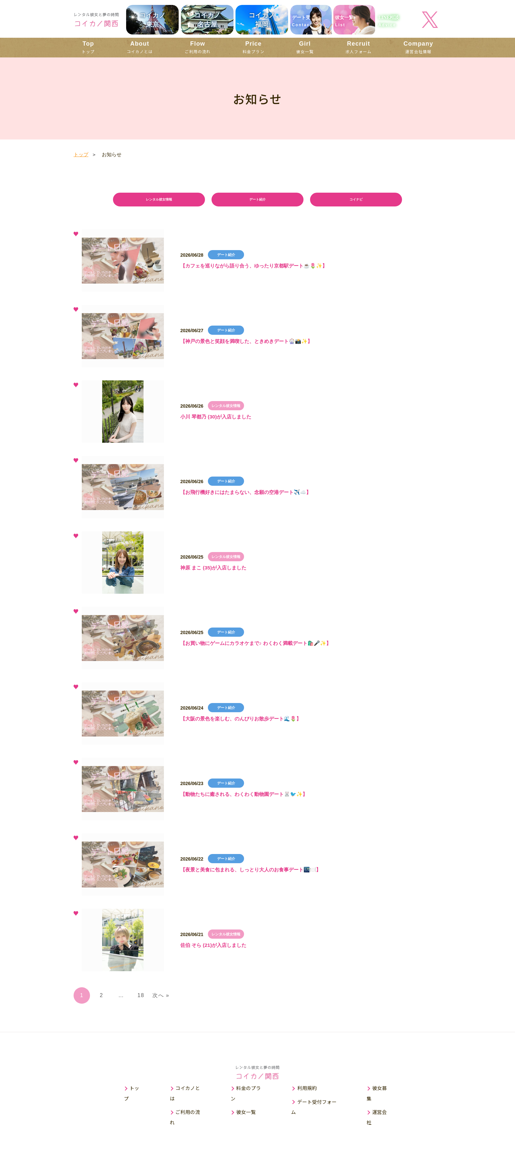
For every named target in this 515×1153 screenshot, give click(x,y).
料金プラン (253, 47)
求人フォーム (358, 47)
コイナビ (356, 200)
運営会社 (385, 1103)
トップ (88, 47)
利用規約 (308, 1090)
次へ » (160, 997)
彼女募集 (385, 1090)
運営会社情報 (418, 47)
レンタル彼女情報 (159, 200)
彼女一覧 (305, 47)
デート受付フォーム (321, 1103)
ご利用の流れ (198, 47)
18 (141, 997)
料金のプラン (251, 1090)
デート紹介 (257, 200)
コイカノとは (140, 47)
